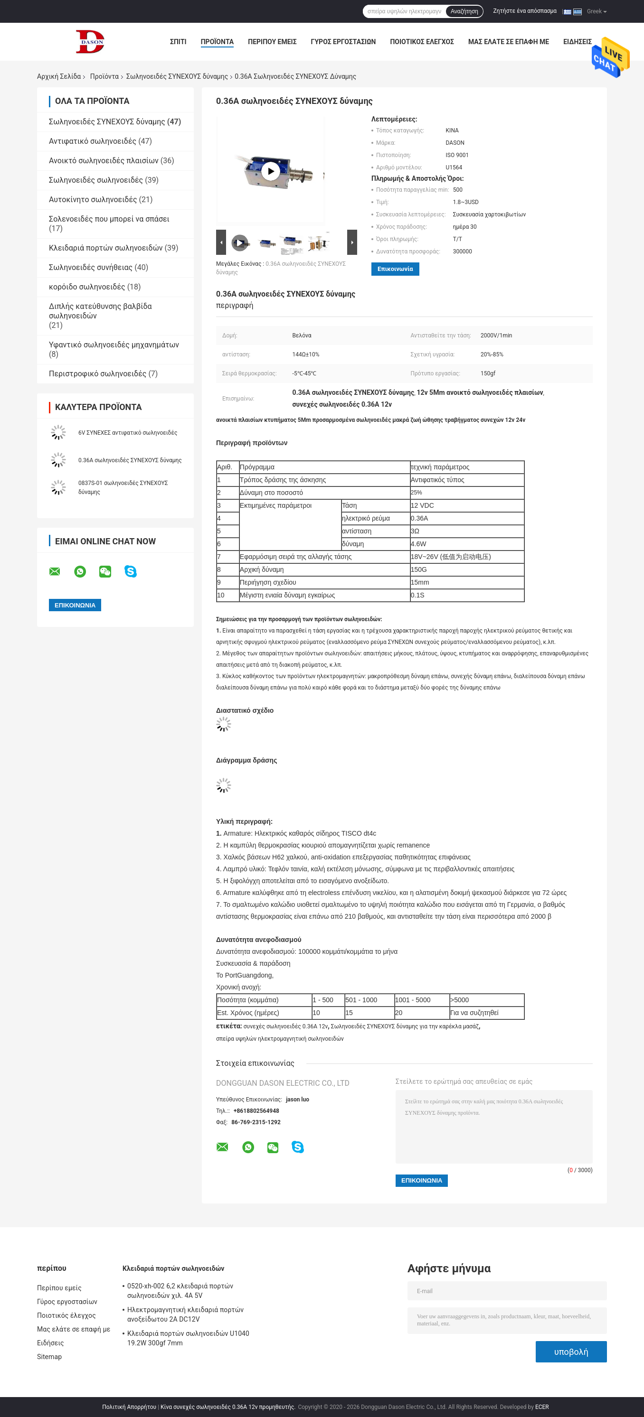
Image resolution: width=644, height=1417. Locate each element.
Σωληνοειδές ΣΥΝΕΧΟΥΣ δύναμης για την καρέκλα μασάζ (405, 1026)
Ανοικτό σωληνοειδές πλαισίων (104, 160)
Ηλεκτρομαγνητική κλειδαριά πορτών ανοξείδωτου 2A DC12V (185, 1314)
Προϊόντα (217, 42)
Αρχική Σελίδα (59, 76)
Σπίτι (178, 42)
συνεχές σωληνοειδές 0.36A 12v (286, 1026)
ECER (542, 1407)
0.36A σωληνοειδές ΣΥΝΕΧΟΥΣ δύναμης (130, 460)
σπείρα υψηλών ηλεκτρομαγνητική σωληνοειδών (280, 1038)
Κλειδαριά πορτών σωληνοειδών (106, 247)
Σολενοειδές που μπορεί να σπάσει (109, 219)
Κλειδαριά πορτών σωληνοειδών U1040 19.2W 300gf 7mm (188, 1338)
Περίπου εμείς (272, 42)
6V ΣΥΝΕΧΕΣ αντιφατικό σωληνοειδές (127, 432)
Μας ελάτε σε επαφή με (508, 42)
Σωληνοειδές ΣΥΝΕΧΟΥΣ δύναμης (177, 76)
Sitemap (49, 1357)
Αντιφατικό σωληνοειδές (92, 141)
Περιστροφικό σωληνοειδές (97, 373)
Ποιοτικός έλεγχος (422, 42)
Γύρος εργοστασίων (343, 42)
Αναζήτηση (464, 11)
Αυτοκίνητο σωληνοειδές (93, 199)
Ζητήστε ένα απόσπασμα (525, 11)
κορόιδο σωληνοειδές (87, 286)
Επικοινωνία (395, 268)
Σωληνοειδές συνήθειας (91, 267)
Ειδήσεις (577, 42)
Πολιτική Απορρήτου (129, 1407)
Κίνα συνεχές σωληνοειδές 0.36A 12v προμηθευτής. (229, 1407)
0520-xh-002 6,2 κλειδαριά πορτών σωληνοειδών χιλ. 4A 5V (180, 1290)
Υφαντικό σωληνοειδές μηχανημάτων (114, 344)
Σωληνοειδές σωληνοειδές (96, 180)
